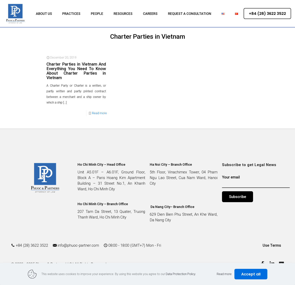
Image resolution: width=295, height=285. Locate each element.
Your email (256, 181)
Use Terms (272, 245)
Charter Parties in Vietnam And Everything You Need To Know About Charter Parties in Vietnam (76, 71)
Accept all (251, 274)
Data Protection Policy (180, 274)
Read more (99, 113)
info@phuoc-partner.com (78, 245)
